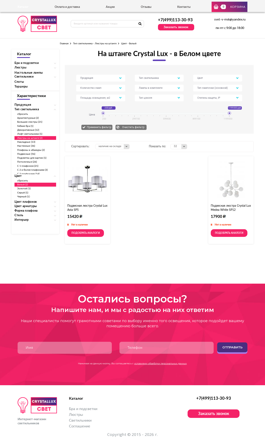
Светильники (80, 420)
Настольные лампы (28, 72)
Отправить (232, 347)
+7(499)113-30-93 (175, 20)
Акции (110, 7)
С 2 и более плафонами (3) (32, 170)
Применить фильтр (99, 127)
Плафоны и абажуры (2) (31, 150)
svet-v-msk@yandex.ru (230, 19)
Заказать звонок (176, 27)
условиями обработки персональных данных (160, 363)
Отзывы (146, 7)
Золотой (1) (24, 188)
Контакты (183, 7)
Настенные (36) (26, 146)
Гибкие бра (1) (25, 126)
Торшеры (21, 86)
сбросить (22, 114)
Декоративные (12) (28, 130)
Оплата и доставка (67, 7)
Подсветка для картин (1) (31, 158)
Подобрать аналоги (85, 233)
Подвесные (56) (26, 154)
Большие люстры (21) (29, 122)
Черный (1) (23, 196)
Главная (64, 43)
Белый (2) (22, 184)
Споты (19, 81)
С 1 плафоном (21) (27, 166)
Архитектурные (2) (28, 118)
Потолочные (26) (27, 162)
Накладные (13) (26, 142)
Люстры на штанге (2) (29, 138)
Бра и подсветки (83, 409)
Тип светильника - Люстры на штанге (95, 43)
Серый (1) (22, 192)
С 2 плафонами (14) (28, 174)
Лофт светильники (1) (29, 134)
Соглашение (79, 426)
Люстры (76, 415)
